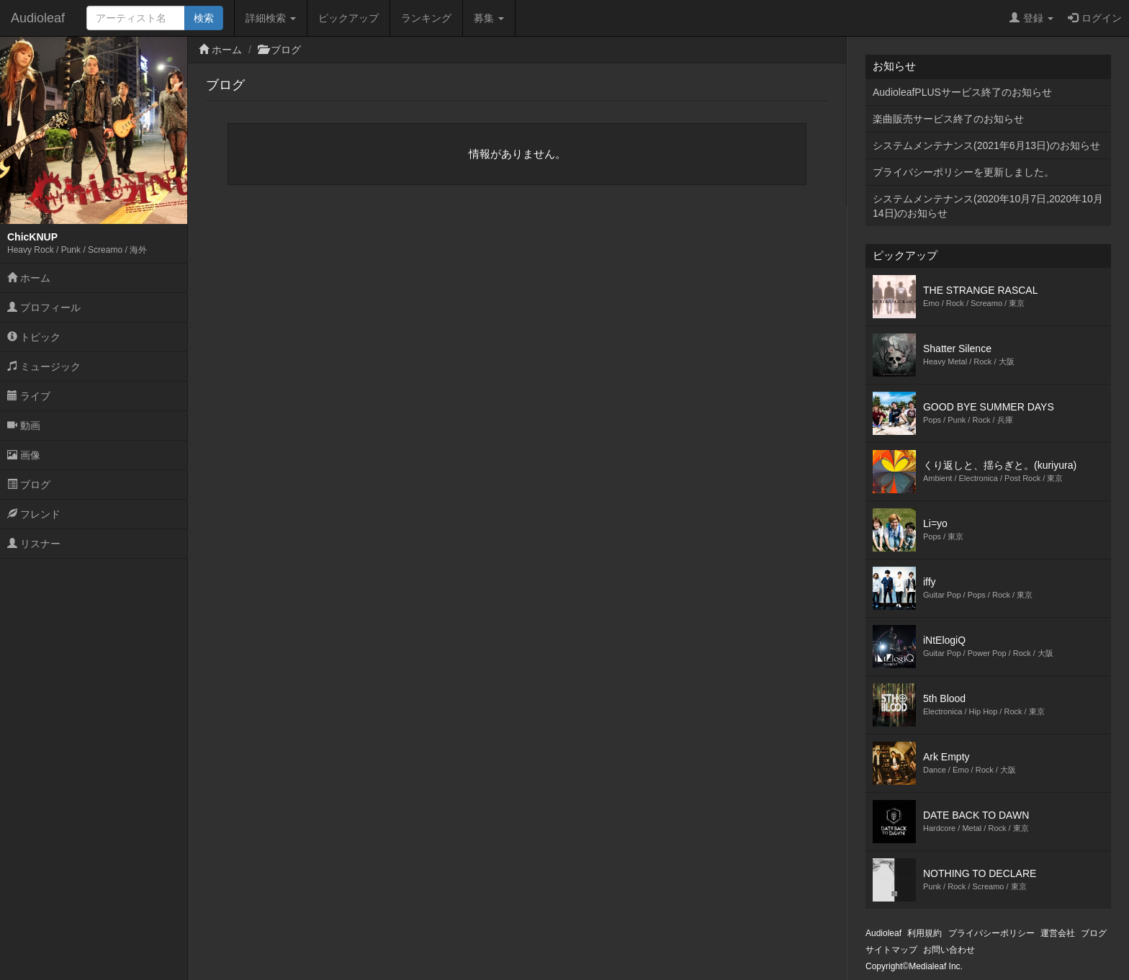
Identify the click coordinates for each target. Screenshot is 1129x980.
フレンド (33, 514)
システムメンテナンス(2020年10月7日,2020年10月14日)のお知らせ (988, 206)
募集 (489, 18)
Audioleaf (38, 18)
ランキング (426, 18)
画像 (23, 455)
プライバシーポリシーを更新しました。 (963, 172)
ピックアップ (348, 18)
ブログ (28, 484)
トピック (33, 337)
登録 (1031, 18)
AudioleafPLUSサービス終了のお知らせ (962, 92)
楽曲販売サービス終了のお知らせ (948, 119)
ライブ (28, 396)
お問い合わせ (949, 950)
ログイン (1095, 18)
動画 (23, 425)
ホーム (28, 278)
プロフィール (44, 307)
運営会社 (1057, 933)
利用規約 (924, 933)
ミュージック (44, 366)
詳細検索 (271, 18)
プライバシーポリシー (991, 933)
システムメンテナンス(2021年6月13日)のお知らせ (986, 145)
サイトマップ (891, 950)
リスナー (33, 543)
